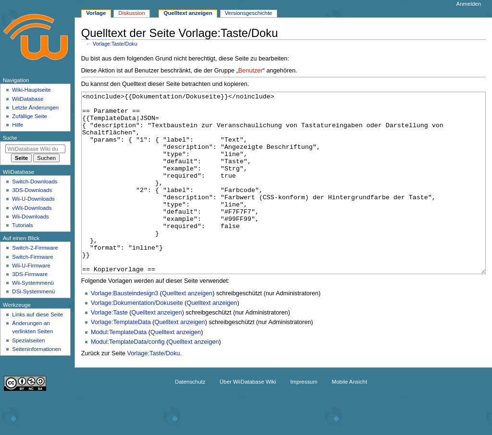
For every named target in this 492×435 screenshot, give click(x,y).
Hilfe (17, 125)
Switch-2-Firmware (35, 248)
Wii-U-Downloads (33, 199)
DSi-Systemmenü (33, 291)
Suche (10, 138)
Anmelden (468, 4)
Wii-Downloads (30, 216)
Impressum (304, 418)
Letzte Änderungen (35, 107)
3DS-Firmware (30, 274)
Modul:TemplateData (119, 368)
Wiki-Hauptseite (31, 90)
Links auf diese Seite (37, 314)
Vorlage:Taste (109, 348)
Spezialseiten (28, 340)
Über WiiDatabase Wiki (248, 418)
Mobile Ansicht (349, 418)
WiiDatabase (27, 99)
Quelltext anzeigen (187, 329)
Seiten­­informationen (36, 349)
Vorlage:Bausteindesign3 (124, 329)
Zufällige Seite (29, 116)
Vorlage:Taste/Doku (115, 44)
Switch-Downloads (34, 181)
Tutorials (22, 225)
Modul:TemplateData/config (128, 378)
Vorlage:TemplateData (121, 358)
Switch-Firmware (32, 257)
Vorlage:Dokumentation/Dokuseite (137, 339)
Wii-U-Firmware (31, 265)
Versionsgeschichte (248, 13)
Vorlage (96, 13)
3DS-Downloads (32, 190)
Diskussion (131, 13)
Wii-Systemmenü (33, 283)
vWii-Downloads (31, 208)
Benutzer (250, 70)
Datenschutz (190, 418)
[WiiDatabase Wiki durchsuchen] (35, 149)
